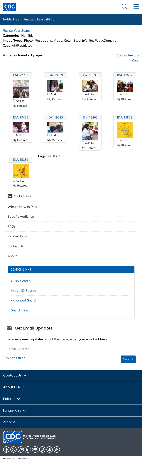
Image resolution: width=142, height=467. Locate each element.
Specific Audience (20, 216)
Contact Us (15, 246)
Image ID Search (23, 290)
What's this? (15, 358)
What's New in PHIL (22, 207)
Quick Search (20, 281)
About (12, 256)
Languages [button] (14, 410)
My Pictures (19, 196)
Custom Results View (127, 57)
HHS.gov (8, 458)
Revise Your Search (17, 30)
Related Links (17, 236)
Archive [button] (12, 422)
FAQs (11, 226)
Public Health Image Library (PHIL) (29, 19)
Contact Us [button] (15, 375)
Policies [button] (12, 398)
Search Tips (19, 310)
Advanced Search (24, 300)
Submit (128, 359)
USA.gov (23, 458)
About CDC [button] (15, 387)
